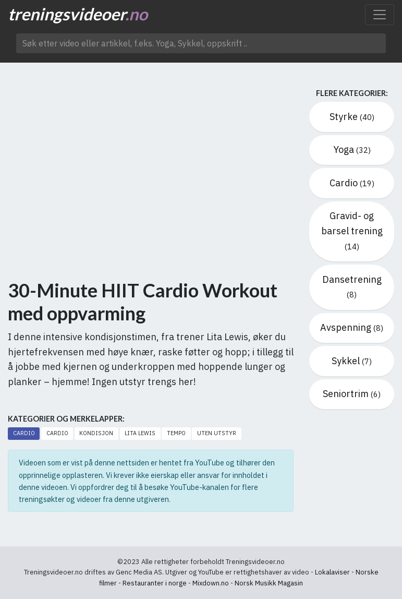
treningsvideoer (78, 14)
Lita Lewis (140, 433)
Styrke (352, 117)
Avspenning (351, 327)
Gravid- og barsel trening (352, 230)
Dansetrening (352, 286)
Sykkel (352, 361)
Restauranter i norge (155, 583)
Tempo (176, 433)
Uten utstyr (216, 433)
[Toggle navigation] (379, 14)
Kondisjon (96, 433)
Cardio (24, 433)
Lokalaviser (332, 572)
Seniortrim (352, 394)
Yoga (352, 149)
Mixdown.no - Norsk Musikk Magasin (247, 583)
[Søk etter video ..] (201, 43)
